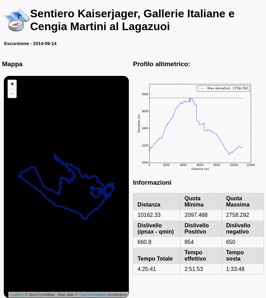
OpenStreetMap (92, 294)
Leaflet (15, 294)
